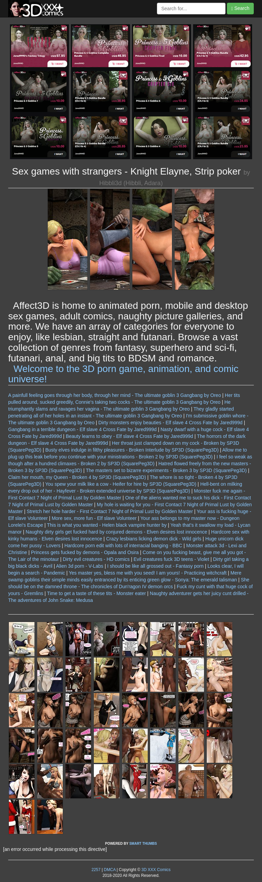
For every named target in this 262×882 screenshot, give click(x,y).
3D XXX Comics (155, 869)
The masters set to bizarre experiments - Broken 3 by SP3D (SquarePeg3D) (166, 470)
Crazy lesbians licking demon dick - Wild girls (153, 538)
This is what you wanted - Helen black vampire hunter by (106, 525)
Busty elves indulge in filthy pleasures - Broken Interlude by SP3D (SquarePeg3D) (132, 450)
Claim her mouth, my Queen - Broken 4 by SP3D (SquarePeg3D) (77, 477)
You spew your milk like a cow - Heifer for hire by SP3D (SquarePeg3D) (120, 484)
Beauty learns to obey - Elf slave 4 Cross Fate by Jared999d (129, 436)
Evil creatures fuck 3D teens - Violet (171, 559)
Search (240, 8)
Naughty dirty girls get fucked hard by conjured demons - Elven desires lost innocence (116, 532)
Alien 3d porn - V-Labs (79, 566)
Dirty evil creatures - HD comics (96, 559)
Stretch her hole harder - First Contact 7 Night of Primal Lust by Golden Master (110, 511)
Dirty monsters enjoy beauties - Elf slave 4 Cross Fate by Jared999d (170, 422)
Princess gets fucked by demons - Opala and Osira (85, 552)
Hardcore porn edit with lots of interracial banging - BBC (123, 545)
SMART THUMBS (143, 843)
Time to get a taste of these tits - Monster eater (96, 593)
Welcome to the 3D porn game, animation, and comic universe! (123, 374)
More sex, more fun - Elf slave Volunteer (94, 518)
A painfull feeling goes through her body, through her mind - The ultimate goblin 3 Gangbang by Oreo (114, 395)
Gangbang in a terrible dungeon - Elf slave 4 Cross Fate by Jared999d (82, 429)
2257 (95, 869)
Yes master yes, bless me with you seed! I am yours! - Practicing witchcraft (148, 573)
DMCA (109, 869)
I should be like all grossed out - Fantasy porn (155, 566)
